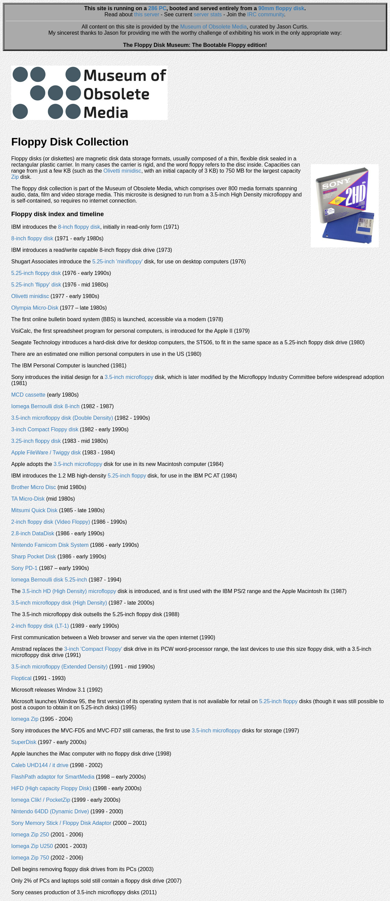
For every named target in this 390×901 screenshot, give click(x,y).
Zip (15, 177)
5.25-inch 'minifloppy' (117, 261)
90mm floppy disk (281, 8)
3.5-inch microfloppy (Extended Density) (59, 667)
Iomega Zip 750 (30, 858)
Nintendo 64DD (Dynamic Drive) (50, 811)
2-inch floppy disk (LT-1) (40, 626)
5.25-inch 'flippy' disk (36, 285)
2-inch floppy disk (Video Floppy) (50, 522)
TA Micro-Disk (28, 499)
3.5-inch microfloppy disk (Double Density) (62, 418)
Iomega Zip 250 (30, 834)
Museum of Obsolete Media (213, 27)
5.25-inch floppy (127, 476)
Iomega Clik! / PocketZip (40, 800)
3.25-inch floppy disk (36, 441)
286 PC (157, 8)
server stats (208, 14)
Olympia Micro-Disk (34, 308)
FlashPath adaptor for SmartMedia (53, 777)
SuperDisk (23, 742)
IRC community (265, 14)
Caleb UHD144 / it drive (39, 765)
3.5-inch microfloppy (129, 377)
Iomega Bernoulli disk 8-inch (45, 406)
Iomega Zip (24, 719)
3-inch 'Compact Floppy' (93, 649)
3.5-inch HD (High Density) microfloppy (69, 591)
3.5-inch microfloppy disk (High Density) (59, 603)
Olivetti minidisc (122, 171)
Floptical (21, 678)
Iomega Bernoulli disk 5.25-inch (49, 580)
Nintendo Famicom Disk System (50, 545)
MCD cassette (28, 395)
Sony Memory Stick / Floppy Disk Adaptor (61, 823)
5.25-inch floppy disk (36, 273)
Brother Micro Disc (33, 487)
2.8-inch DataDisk (32, 533)
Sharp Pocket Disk (33, 556)
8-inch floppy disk (79, 227)
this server (146, 14)
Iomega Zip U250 (32, 846)
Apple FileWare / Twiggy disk (46, 452)
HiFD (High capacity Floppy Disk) (51, 788)
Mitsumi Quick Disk (34, 510)
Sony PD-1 (24, 568)
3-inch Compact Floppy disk (44, 429)
